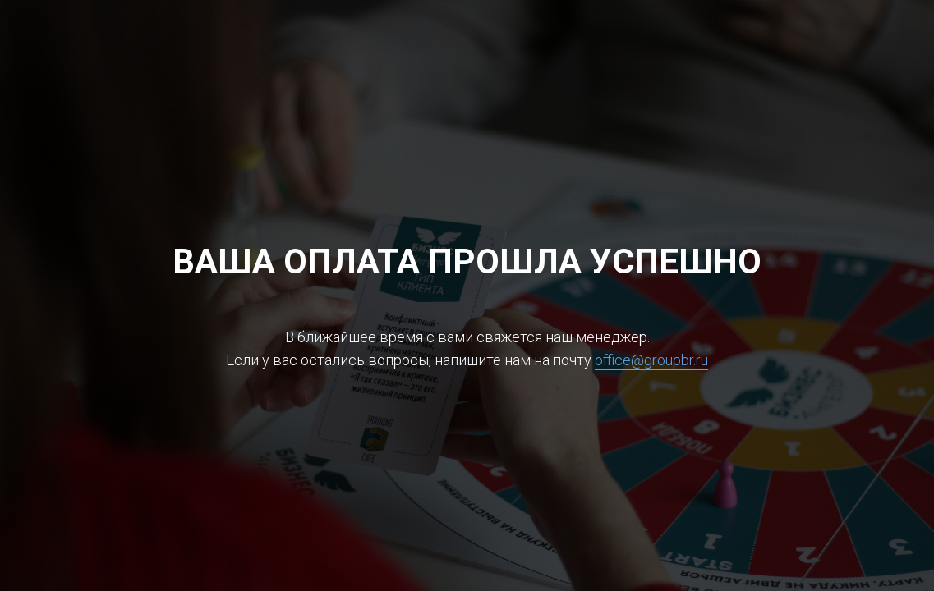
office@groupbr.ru (651, 360)
